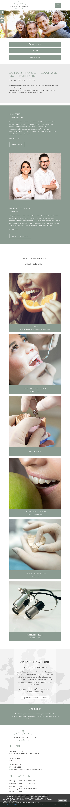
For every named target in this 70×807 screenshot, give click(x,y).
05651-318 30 (16, 764)
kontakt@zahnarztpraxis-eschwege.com (27, 769)
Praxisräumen (44, 90)
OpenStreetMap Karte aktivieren (35, 698)
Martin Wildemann (20, 236)
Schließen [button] (62, 801)
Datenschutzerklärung (35, 692)
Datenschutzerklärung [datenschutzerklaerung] (11, 804)
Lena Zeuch (17, 144)
